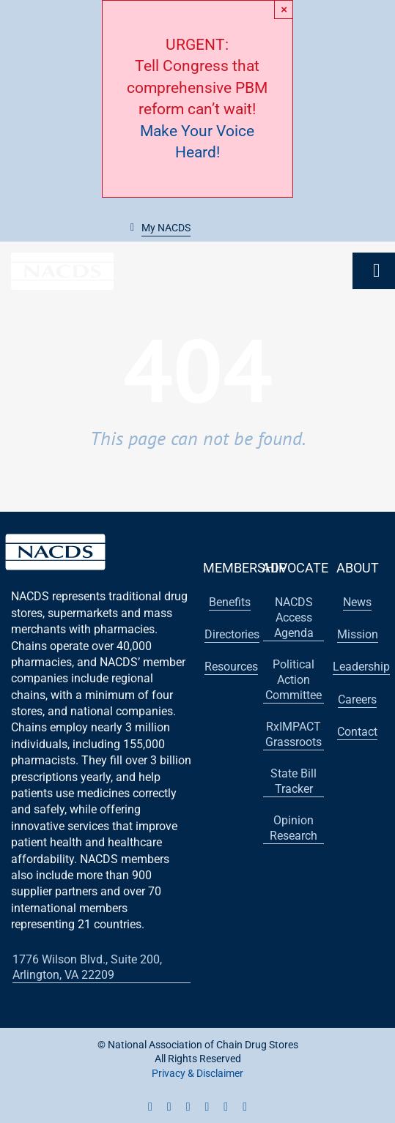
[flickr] (226, 1107)
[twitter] (169, 1107)
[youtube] (188, 1107)
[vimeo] (245, 1107)
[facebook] (150, 1107)
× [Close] (284, 9)
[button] (160, 228)
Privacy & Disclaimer (197, 1073)
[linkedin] (207, 1107)
